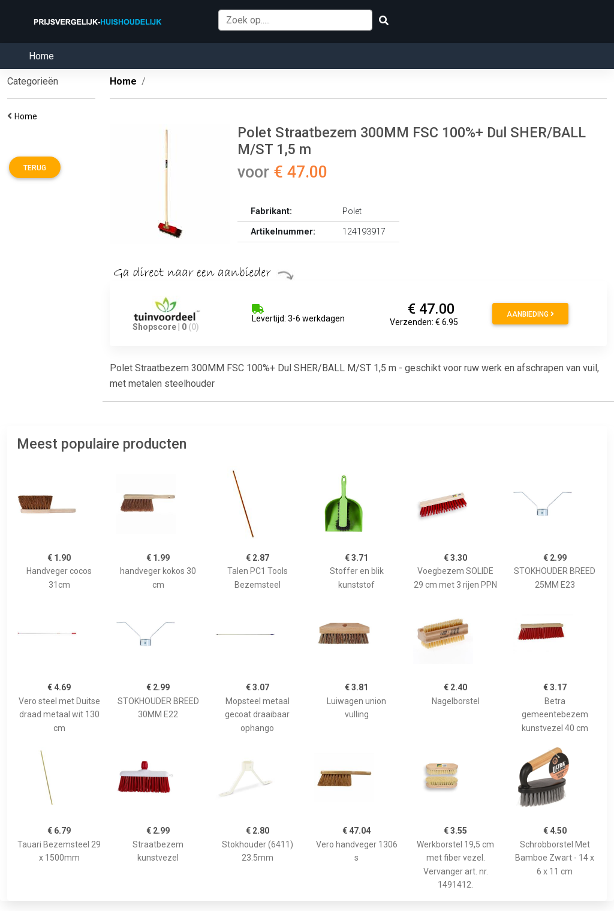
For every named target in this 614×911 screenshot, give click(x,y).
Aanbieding (530, 314)
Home (41, 56)
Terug (34, 168)
